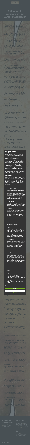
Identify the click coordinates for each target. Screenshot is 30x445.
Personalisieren (15, 292)
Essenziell (7, 285)
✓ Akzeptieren (15, 288)
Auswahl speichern (14, 290)
